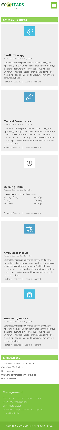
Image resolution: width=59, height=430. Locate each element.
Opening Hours (14, 187)
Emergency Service (16, 318)
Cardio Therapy (14, 55)
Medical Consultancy (17, 121)
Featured (17, 81)
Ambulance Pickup (16, 252)
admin (29, 58)
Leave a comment (33, 81)
